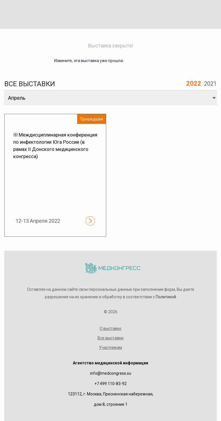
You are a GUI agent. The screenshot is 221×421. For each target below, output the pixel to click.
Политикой (166, 297)
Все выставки (110, 338)
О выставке (110, 328)
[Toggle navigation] (205, 13)
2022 (193, 83)
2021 (210, 83)
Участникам (110, 347)
